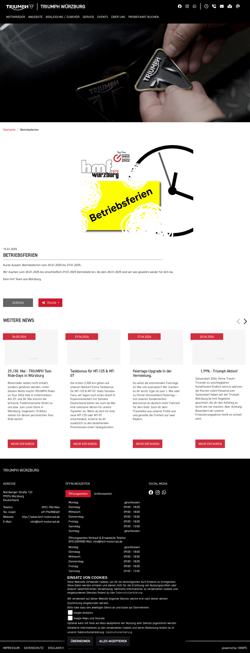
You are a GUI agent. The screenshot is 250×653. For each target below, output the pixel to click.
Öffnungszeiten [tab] (78, 493)
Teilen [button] (49, 303)
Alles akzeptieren (113, 641)
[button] (16, 16)
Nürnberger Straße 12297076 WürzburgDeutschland (17, 496)
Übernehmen (80, 641)
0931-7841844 (51, 507)
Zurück (18, 303)
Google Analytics (83, 612)
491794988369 (50, 512)
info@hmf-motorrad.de (45, 521)
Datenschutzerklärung (129, 592)
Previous (239, 321)
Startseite (9, 129)
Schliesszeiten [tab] (103, 493)
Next (245, 321)
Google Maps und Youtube (89, 618)
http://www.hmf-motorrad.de (41, 517)
